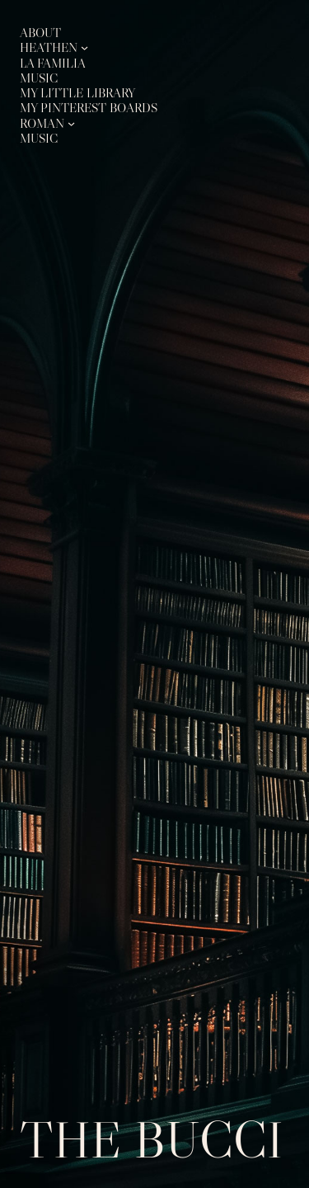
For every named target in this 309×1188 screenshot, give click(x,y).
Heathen (48, 47)
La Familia (53, 63)
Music (39, 78)
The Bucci (151, 1140)
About (40, 32)
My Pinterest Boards (88, 107)
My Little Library (77, 93)
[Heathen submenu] (84, 47)
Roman (42, 123)
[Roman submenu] (71, 123)
